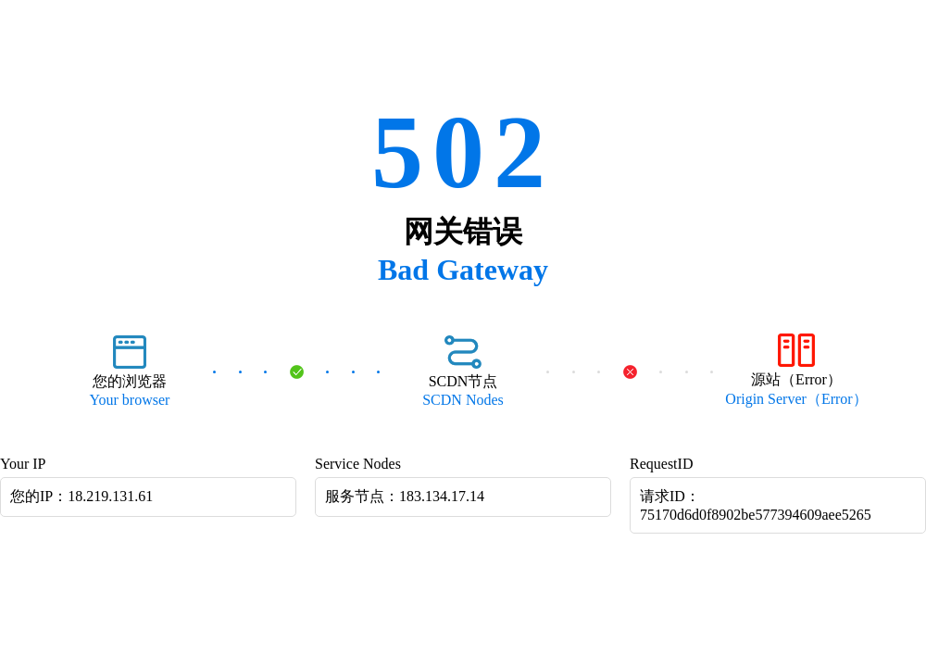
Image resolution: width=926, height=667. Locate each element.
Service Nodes (358, 464)
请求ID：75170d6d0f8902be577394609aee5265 (755, 505)
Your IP (23, 464)
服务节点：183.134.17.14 (404, 496)
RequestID (661, 464)
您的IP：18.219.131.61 (81, 496)
